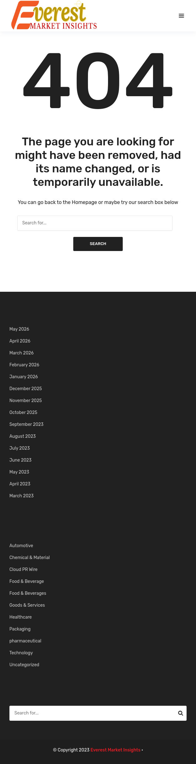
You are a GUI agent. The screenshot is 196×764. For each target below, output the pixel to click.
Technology (21, 653)
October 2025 (23, 412)
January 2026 (23, 376)
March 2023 (21, 496)
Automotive (21, 545)
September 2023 (26, 424)
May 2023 (19, 472)
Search (98, 243)
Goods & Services (27, 605)
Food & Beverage (26, 581)
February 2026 (24, 365)
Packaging (20, 629)
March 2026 (21, 353)
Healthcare (20, 617)
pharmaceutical (25, 641)
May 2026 (19, 329)
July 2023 (19, 448)
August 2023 (22, 436)
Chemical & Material (29, 557)
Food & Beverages (27, 593)
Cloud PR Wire (23, 569)
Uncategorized (24, 664)
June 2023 (20, 460)
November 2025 (25, 400)
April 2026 (19, 341)
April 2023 (19, 484)
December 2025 (25, 388)
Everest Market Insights (115, 750)
